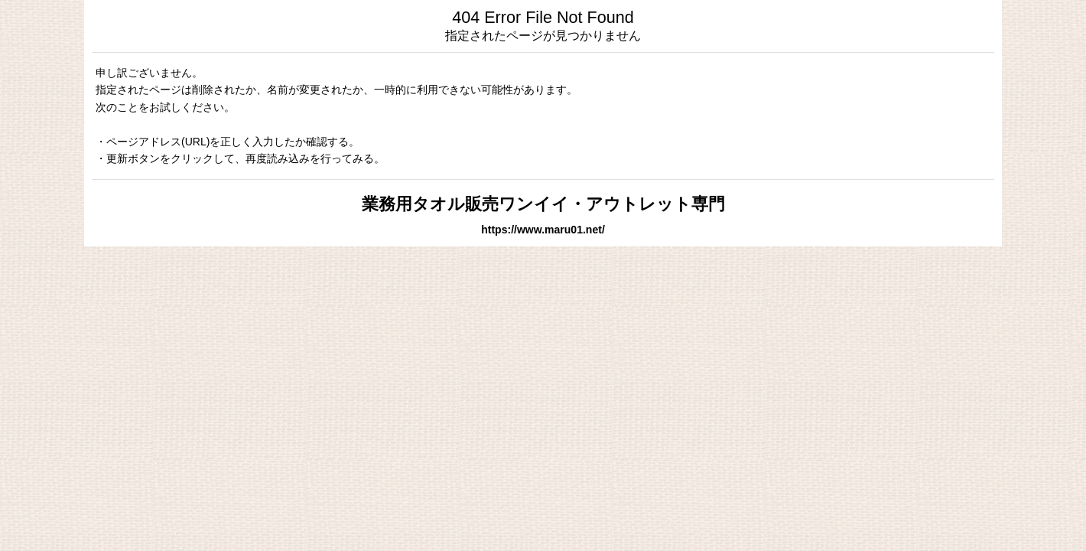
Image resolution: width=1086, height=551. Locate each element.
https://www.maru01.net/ (543, 229)
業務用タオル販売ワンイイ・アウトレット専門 (543, 204)
